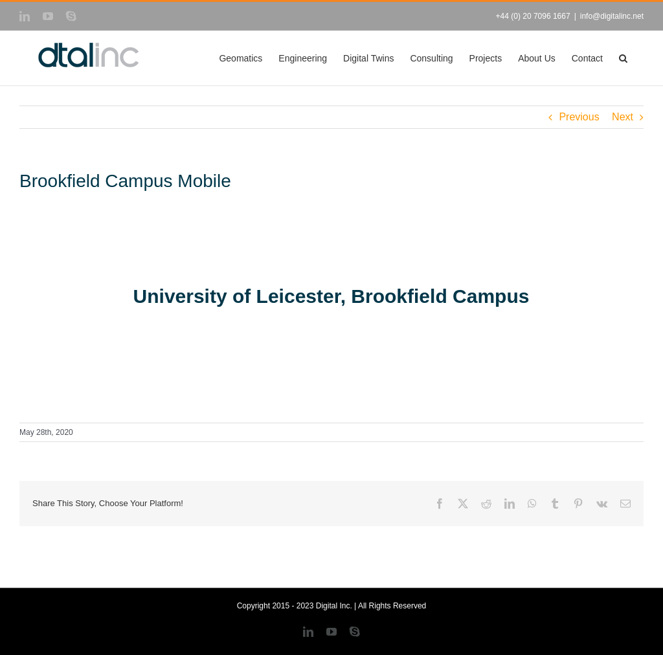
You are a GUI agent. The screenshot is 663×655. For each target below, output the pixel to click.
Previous (579, 116)
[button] (623, 58)
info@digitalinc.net (612, 16)
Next (622, 116)
